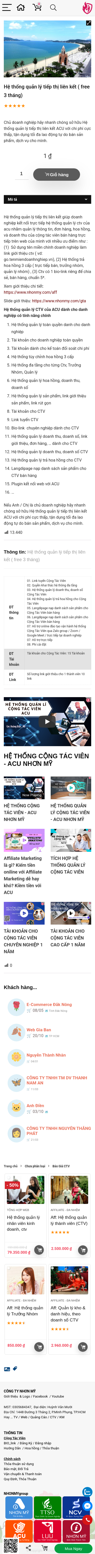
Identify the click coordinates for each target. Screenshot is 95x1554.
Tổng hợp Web (18, 1210)
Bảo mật (10, 1469)
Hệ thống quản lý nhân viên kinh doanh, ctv (23, 1223)
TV (15, 1417)
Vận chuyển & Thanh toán (23, 1474)
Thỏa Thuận (27, 1479)
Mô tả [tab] (12, 199)
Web (24, 1417)
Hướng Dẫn (13, 1448)
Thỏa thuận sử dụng (19, 1464)
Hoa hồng (32, 1448)
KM (61, 1417)
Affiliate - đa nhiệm (65, 1210)
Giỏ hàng (59, 174)
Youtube (58, 1396)
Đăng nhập (43, 1443)
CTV (53, 1417)
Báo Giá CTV (61, 1166)
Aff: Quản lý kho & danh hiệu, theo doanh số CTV (68, 1314)
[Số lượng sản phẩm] (22, 174)
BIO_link (10, 1443)
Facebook (40, 1396)
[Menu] (7, 7)
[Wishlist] (22, 8)
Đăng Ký (26, 1443)
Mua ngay (73, 1548)
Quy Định (10, 1479)
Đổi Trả (23, 1469)
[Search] (54, 7)
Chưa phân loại (35, 1166)
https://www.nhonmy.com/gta (59, 301)
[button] (88, 23)
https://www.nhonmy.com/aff (30, 292)
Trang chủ (10, 1166)
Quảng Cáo (38, 1417)
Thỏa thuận (50, 1448)
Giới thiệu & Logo (17, 1396)
